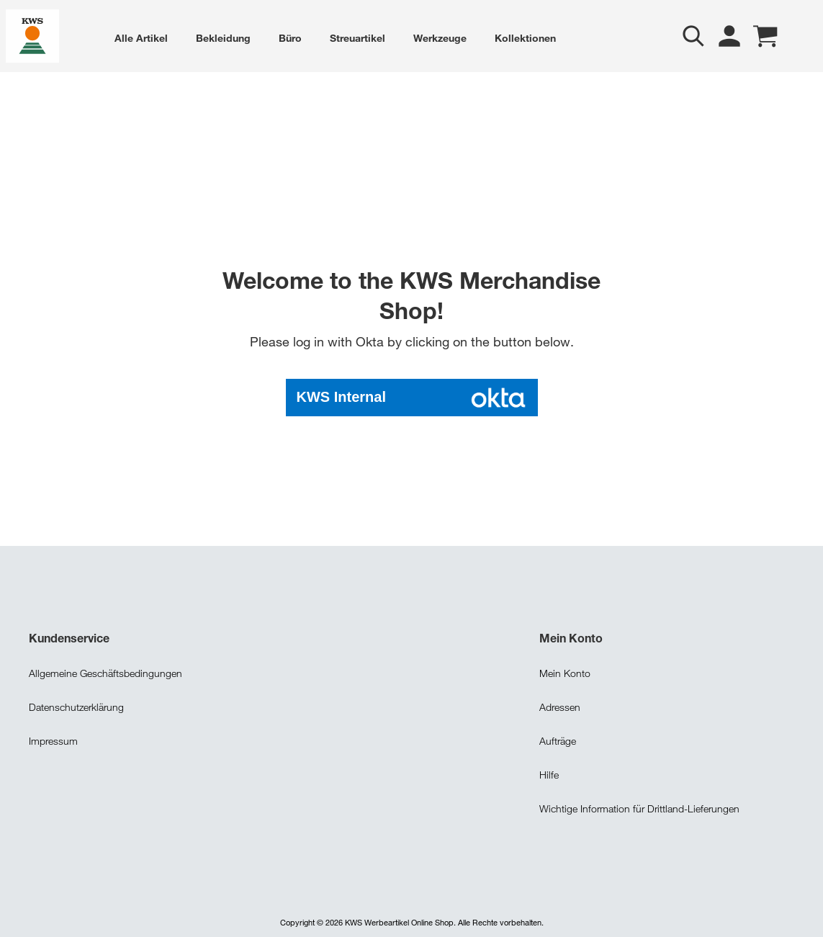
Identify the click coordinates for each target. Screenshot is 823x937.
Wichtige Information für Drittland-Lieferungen (639, 807)
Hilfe (549, 773)
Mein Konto (564, 671)
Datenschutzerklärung (76, 705)
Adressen (559, 705)
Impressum (53, 739)
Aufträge (557, 739)
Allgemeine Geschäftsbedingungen (105, 671)
